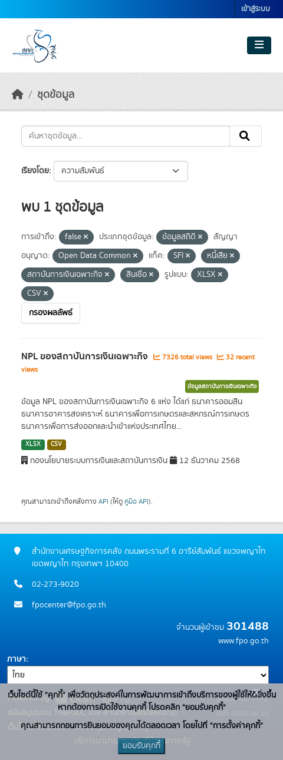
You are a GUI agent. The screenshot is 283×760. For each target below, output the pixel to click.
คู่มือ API (136, 501)
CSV (56, 444)
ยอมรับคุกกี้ (141, 746)
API (103, 501)
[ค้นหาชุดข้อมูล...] (125, 136)
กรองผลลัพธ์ (51, 313)
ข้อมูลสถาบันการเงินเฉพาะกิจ (221, 386)
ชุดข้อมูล (55, 95)
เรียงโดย (35, 171)
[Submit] (245, 136)
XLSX (33, 444)
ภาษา (16, 659)
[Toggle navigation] (259, 45)
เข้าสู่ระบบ (255, 9)
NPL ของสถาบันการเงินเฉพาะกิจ (85, 356)
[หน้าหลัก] (18, 95)
